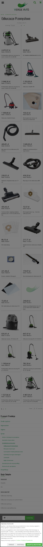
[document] (21, 534)
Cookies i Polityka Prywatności (24, 540)
